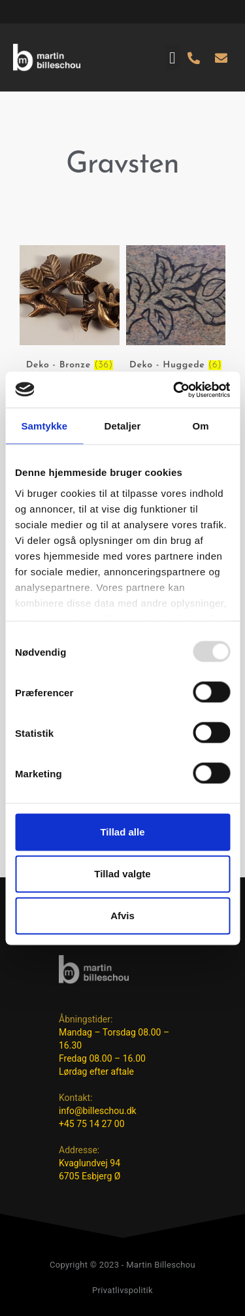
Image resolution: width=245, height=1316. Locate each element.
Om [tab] (201, 425)
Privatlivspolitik (122, 1290)
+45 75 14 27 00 (92, 1124)
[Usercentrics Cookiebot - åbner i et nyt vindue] (174, 389)
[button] (172, 57)
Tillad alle (122, 831)
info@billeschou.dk (98, 1110)
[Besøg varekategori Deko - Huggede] (176, 310)
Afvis (122, 915)
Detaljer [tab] (123, 425)
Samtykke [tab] (44, 425)
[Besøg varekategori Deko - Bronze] (70, 310)
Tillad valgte (122, 873)
